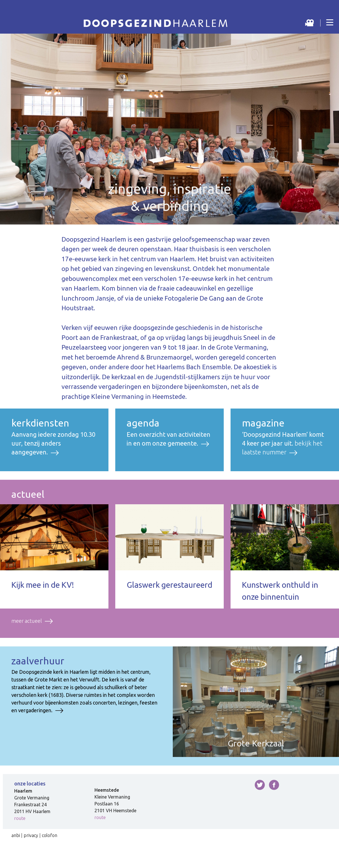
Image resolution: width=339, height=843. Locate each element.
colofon (49, 835)
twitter (260, 785)
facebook (274, 785)
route (19, 818)
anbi (15, 835)
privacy (31, 835)
